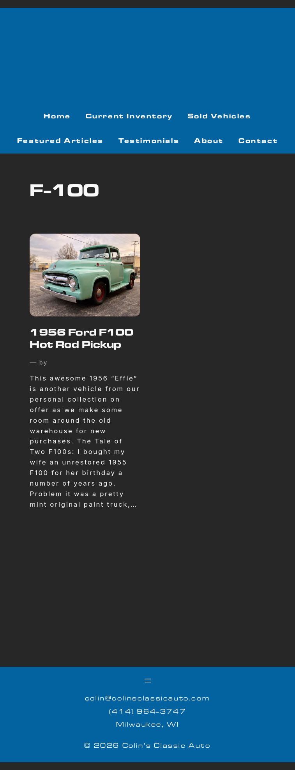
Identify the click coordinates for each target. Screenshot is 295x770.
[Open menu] (147, 680)
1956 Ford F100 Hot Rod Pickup (81, 340)
